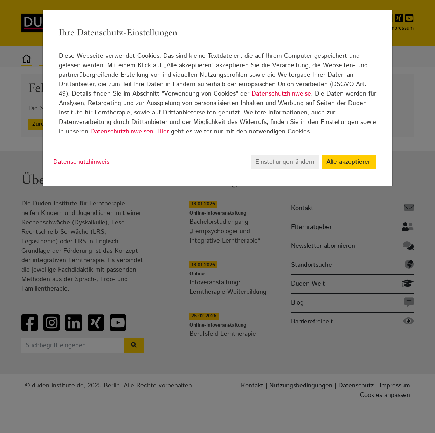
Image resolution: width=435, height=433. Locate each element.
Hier (163, 131)
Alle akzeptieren (349, 162)
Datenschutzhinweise (281, 93)
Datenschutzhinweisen (121, 131)
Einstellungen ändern (285, 162)
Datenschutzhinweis (81, 162)
